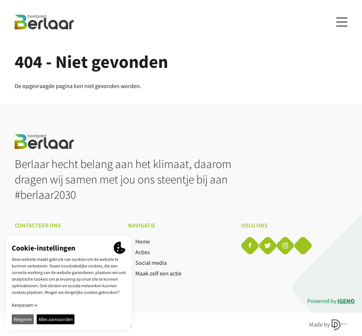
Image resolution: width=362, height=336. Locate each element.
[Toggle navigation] (341, 22)
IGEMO (346, 300)
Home (142, 241)
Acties (142, 252)
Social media (151, 262)
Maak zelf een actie (158, 273)
